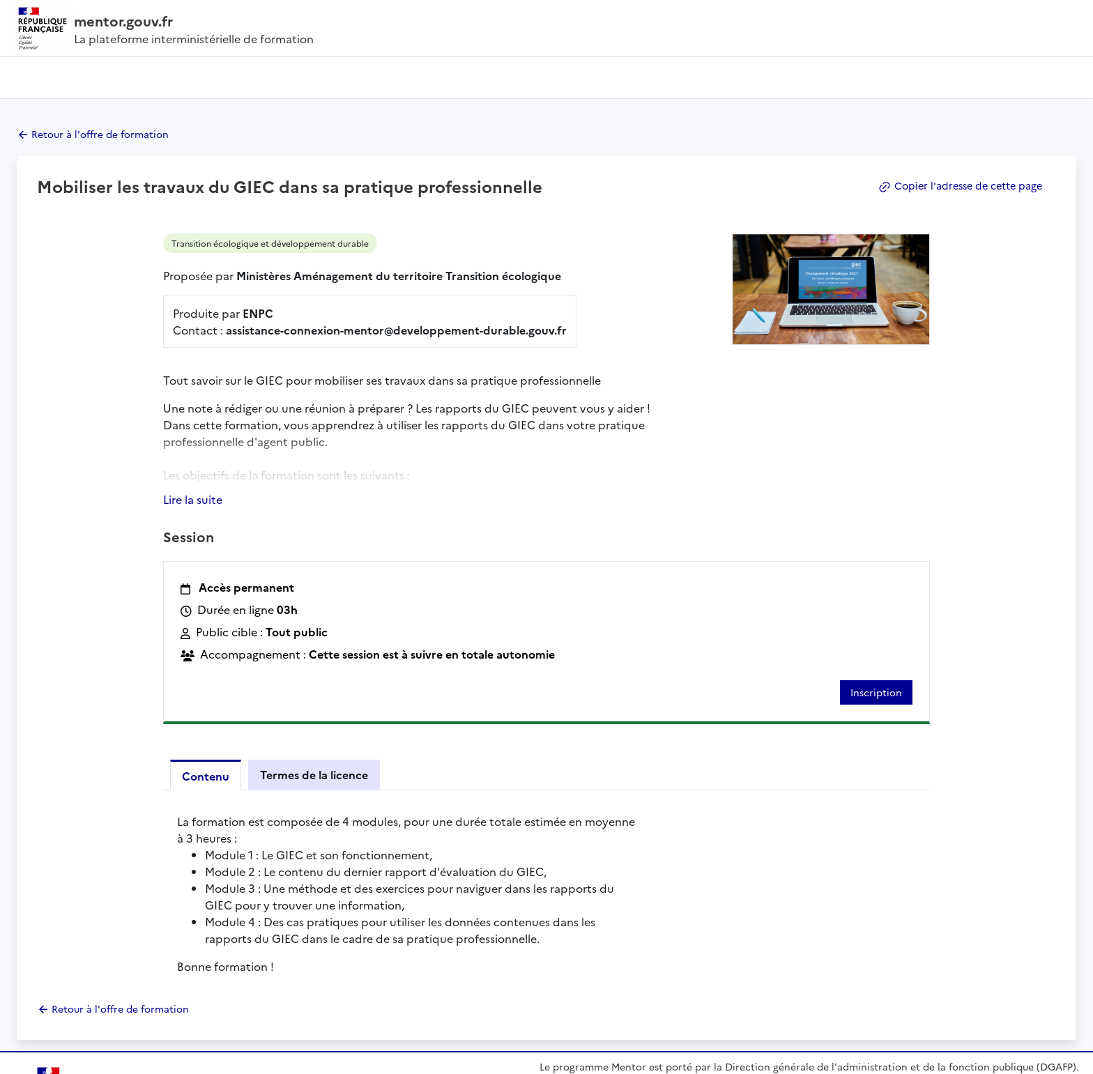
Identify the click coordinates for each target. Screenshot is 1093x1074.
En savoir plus (572, 988)
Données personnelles (352, 1057)
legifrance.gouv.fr (588, 1013)
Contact (694, 988)
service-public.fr (856, 1013)
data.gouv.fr (982, 1013)
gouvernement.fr (722, 1013)
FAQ (821, 988)
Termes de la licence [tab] (314, 662)
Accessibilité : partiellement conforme (144, 1057)
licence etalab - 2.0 (1038, 1057)
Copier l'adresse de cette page (957, 185)
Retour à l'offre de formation (100, 134)
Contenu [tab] (205, 663)
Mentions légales (262, 1057)
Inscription (876, 580)
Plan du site (35, 1057)
